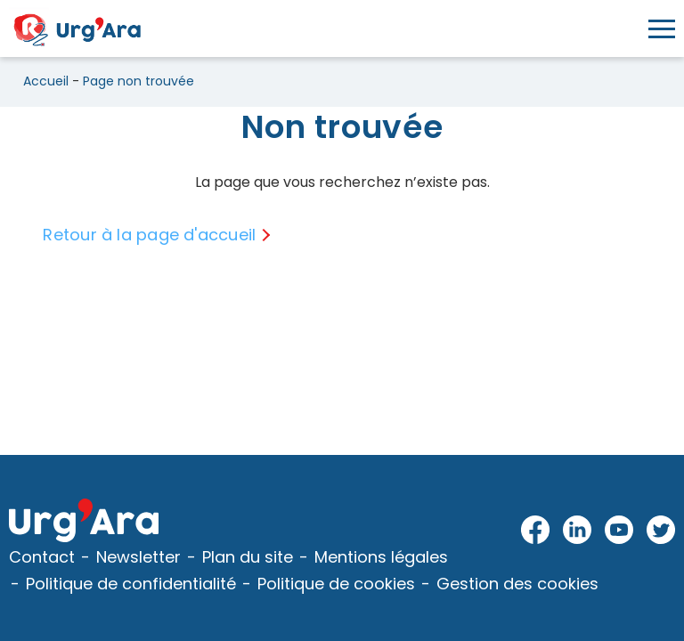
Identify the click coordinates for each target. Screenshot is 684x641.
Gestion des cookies (517, 583)
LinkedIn (577, 530)
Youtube (619, 530)
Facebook (535, 530)
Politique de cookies (336, 583)
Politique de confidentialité (131, 583)
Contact (42, 557)
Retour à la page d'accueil (149, 234)
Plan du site (247, 557)
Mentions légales (381, 557)
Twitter (661, 530)
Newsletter (138, 557)
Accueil (46, 81)
